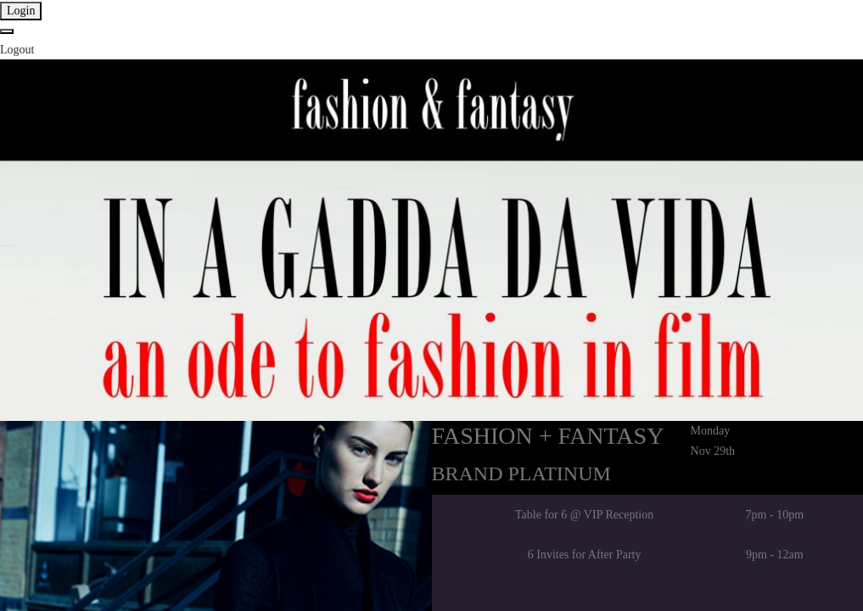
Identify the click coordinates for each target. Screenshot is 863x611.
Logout (17, 49)
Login (21, 10)
